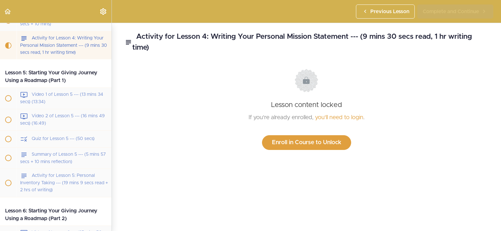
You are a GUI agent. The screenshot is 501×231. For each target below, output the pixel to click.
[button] (8, 11)
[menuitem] (104, 11)
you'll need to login (339, 117)
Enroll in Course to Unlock (306, 142)
